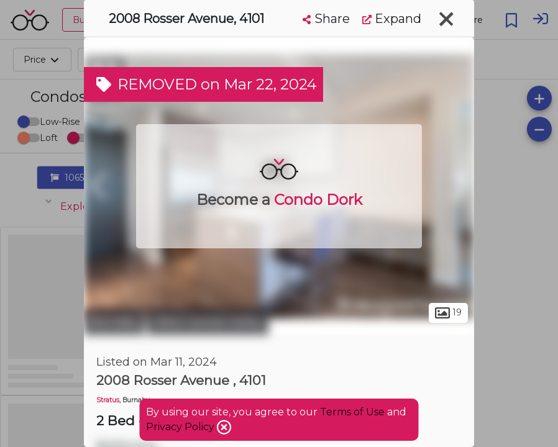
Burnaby (114, 321)
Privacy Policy (181, 427)
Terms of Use (352, 412)
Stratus (107, 400)
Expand (391, 18)
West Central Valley (207, 321)
